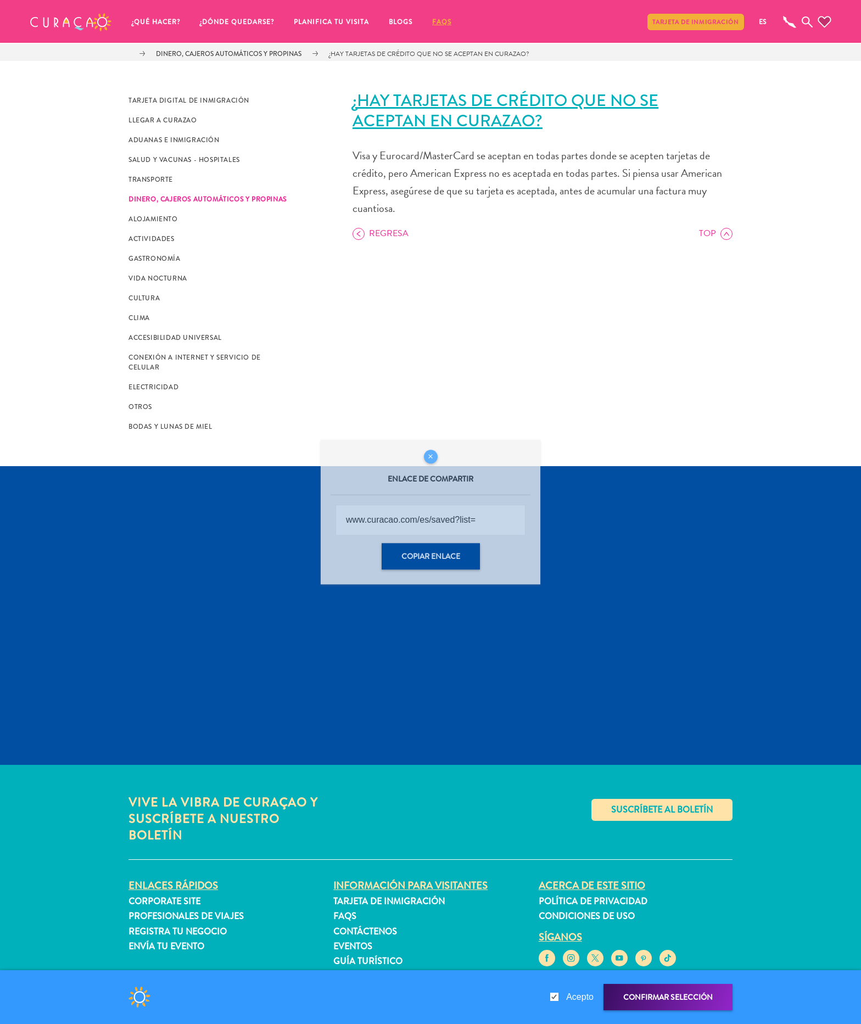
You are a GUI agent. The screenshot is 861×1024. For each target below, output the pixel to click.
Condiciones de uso (587, 916)
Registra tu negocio (177, 931)
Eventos (352, 946)
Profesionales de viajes (186, 916)
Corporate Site (164, 901)
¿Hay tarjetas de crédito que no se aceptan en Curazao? (429, 54)
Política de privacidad (593, 901)
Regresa (389, 233)
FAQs (441, 22)
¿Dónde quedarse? (237, 22)
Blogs (400, 22)
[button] (71, 22)
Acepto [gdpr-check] (580, 996)
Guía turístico (367, 961)
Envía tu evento (166, 946)
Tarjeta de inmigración (695, 22)
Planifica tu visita (331, 22)
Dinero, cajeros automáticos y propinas (228, 54)
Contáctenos (365, 931)
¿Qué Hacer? (156, 22)
